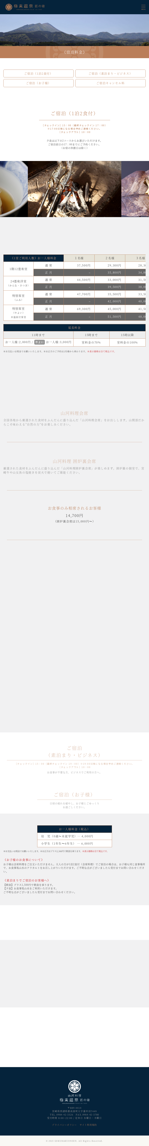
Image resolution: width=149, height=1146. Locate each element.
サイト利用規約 (88, 1124)
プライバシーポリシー (64, 1124)
